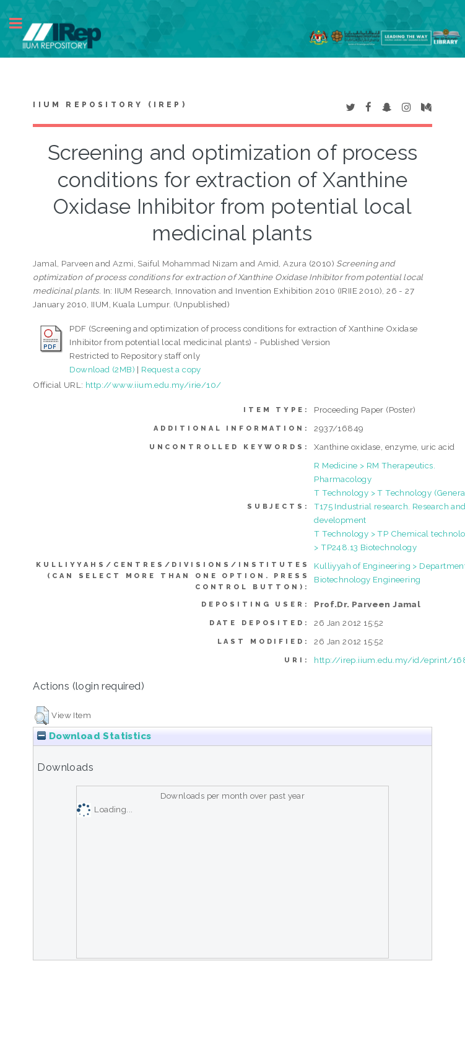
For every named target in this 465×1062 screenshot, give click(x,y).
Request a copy (171, 369)
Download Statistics (94, 736)
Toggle (22, 23)
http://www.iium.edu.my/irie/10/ (153, 385)
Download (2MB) (102, 369)
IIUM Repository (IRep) (109, 104)
